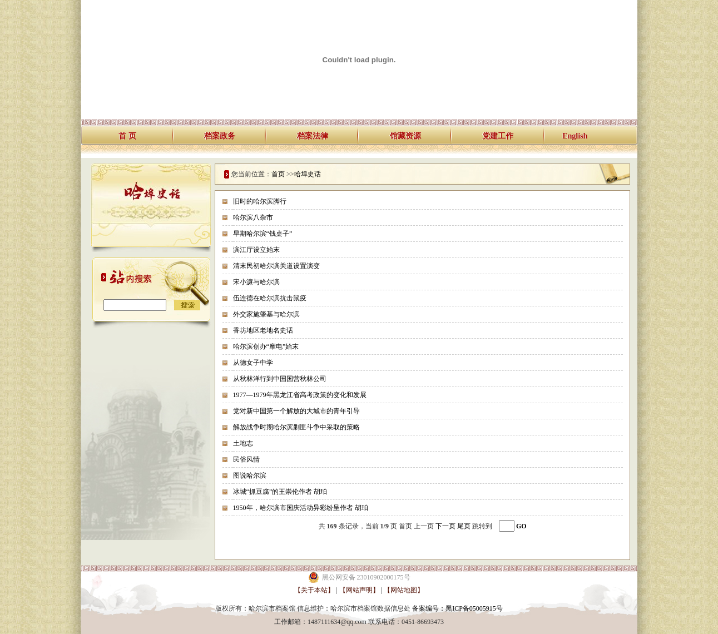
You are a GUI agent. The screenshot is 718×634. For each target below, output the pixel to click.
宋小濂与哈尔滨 (256, 282)
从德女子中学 (253, 362)
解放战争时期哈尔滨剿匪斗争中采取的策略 (296, 427)
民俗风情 (246, 459)
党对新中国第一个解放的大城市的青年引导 (296, 411)
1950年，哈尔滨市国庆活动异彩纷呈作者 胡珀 (300, 508)
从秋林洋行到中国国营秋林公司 (279, 379)
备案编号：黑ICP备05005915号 (457, 608)
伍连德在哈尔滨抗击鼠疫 (269, 298)
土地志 (243, 443)
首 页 (127, 136)
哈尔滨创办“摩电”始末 (266, 346)
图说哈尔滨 (249, 475)
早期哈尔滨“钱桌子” (263, 233)
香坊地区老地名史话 (263, 330)
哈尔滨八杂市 (253, 217)
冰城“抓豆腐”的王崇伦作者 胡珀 (280, 492)
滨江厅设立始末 (256, 250)
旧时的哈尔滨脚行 (259, 201)
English (574, 136)
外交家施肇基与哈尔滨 (266, 314)
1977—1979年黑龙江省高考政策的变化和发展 (300, 395)
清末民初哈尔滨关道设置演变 (276, 266)
